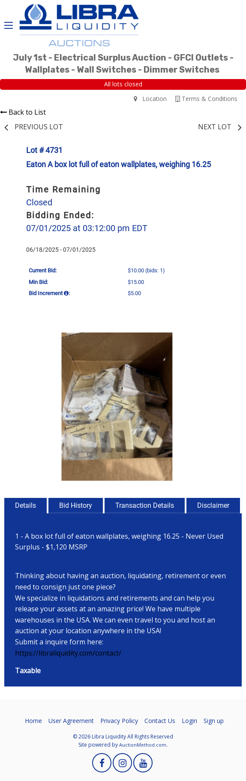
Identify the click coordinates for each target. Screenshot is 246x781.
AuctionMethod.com (142, 744)
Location (150, 99)
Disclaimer (213, 505)
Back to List (23, 112)
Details (25, 505)
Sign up (214, 721)
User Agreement (71, 721)
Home (33, 721)
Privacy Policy (119, 721)
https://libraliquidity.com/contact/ (68, 653)
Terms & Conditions (206, 99)
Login (189, 721)
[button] (220, 340)
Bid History (75, 505)
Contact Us (159, 721)
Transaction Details (144, 505)
